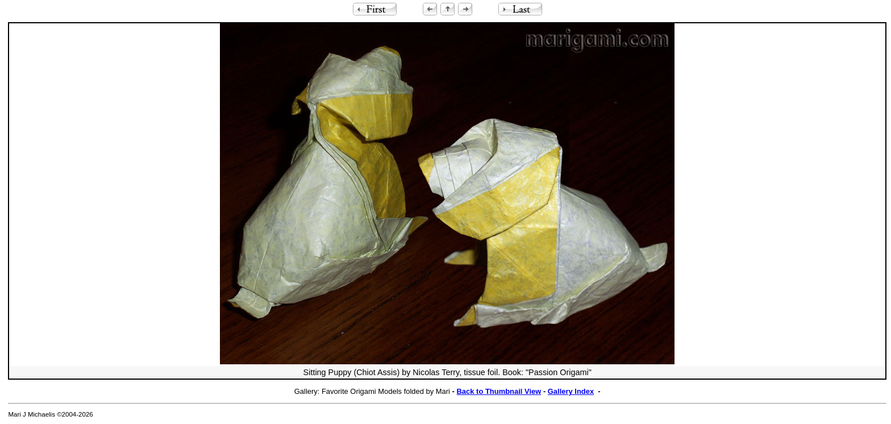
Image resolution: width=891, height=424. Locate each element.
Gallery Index (571, 391)
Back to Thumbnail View (499, 391)
